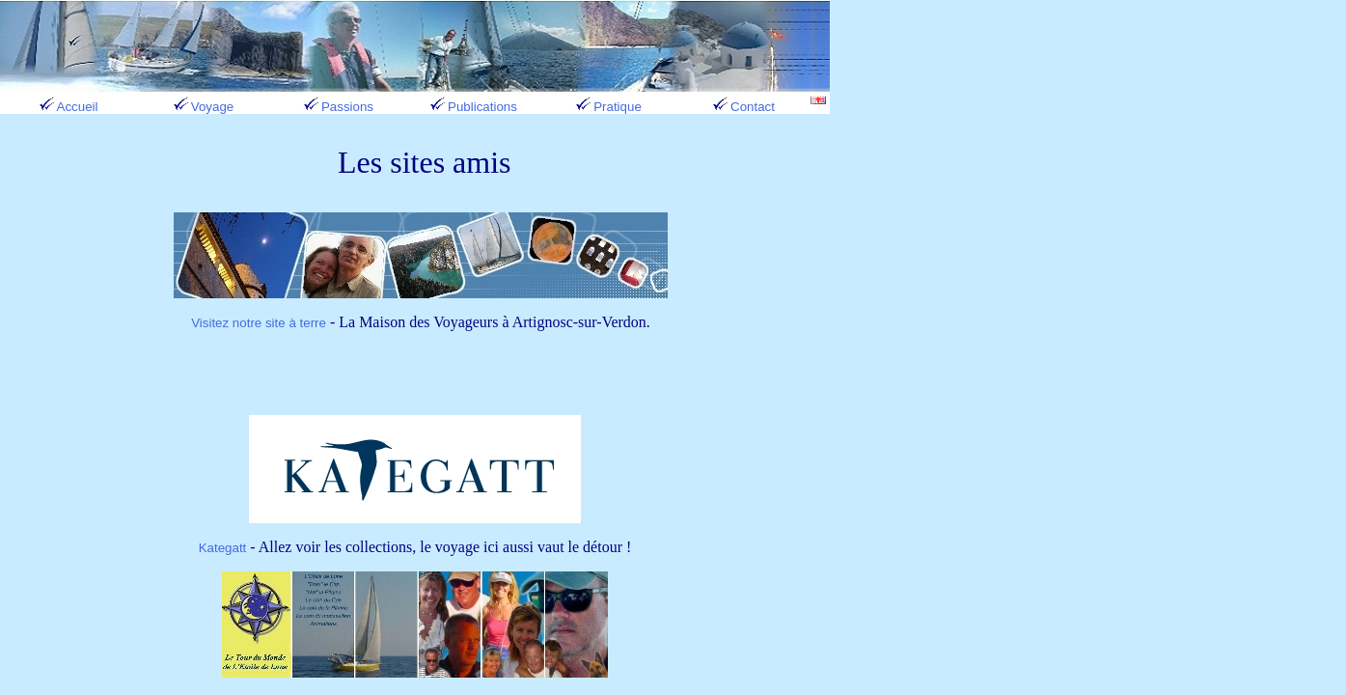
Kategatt (223, 548)
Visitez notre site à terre (258, 323)
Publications (472, 106)
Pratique (608, 106)
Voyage (202, 106)
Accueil (68, 106)
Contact (743, 106)
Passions (337, 106)
